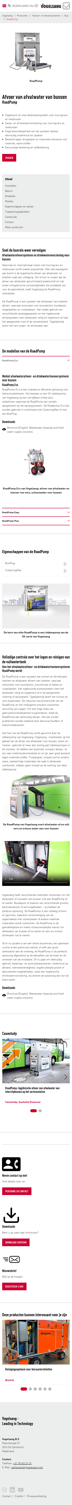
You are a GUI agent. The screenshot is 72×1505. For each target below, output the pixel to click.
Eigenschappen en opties (19, 206)
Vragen (9, 158)
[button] (33, 1110)
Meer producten (14, 227)
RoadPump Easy (10, 512)
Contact (9, 222)
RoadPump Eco (10, 360)
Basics (9, 190)
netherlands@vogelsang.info (27, 1467)
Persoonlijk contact (16, 1191)
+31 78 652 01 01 (22, 1463)
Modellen (10, 196)
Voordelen (10, 185)
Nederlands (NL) (25, 5)
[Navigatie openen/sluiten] (5, 5)
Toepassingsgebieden (17, 211)
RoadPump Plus (10, 520)
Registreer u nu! (14, 1286)
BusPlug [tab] (10, 563)
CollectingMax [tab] (13, 570)
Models (9, 201)
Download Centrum (16, 1242)
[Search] (9, 6)
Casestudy (11, 216)
